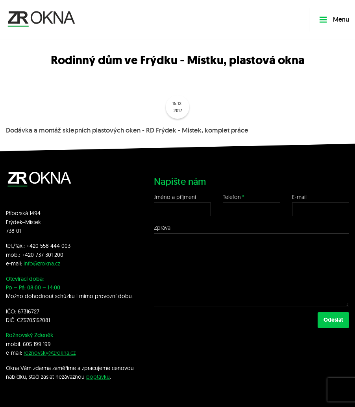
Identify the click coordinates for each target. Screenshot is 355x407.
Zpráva (162, 227)
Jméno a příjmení (175, 197)
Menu (334, 19)
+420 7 (30, 254)
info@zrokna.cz (42, 263)
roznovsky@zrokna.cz (50, 352)
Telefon (232, 197)
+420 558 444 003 (48, 245)
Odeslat (333, 320)
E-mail (299, 197)
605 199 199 (37, 344)
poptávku (98, 376)
